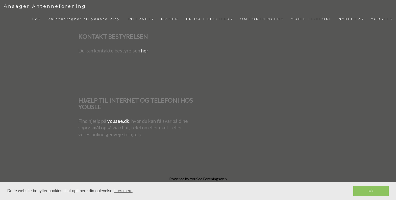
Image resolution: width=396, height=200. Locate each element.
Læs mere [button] (123, 191)
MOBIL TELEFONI (311, 19)
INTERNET (141, 19)
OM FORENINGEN (261, 19)
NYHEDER (351, 19)
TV (36, 19)
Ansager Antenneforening (45, 6)
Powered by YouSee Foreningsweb (198, 179)
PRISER (170, 19)
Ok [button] (371, 191)
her (144, 50)
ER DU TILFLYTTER (209, 19)
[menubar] (212, 19)
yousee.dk (118, 121)
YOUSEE (381, 19)
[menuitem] (36, 19)
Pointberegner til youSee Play (84, 19)
